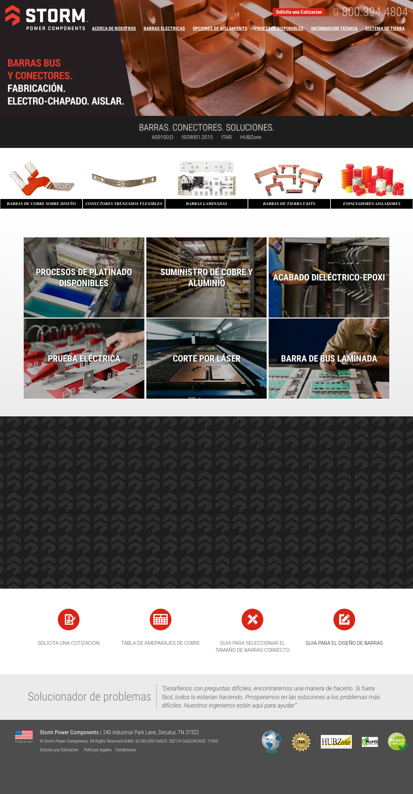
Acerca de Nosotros (114, 28)
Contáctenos (125, 749)
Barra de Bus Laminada (329, 358)
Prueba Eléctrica (84, 358)
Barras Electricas (164, 28)
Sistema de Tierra (385, 28)
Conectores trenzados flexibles (124, 203)
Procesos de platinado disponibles (84, 277)
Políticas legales (98, 749)
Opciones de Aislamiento (220, 28)
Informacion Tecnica (334, 28)
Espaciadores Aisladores (371, 203)
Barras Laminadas (206, 203)
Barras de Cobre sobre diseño (41, 203)
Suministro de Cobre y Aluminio (206, 277)
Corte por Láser (207, 358)
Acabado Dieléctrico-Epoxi (329, 277)
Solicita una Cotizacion (299, 12)
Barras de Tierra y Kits (289, 203)
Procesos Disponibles (279, 28)
